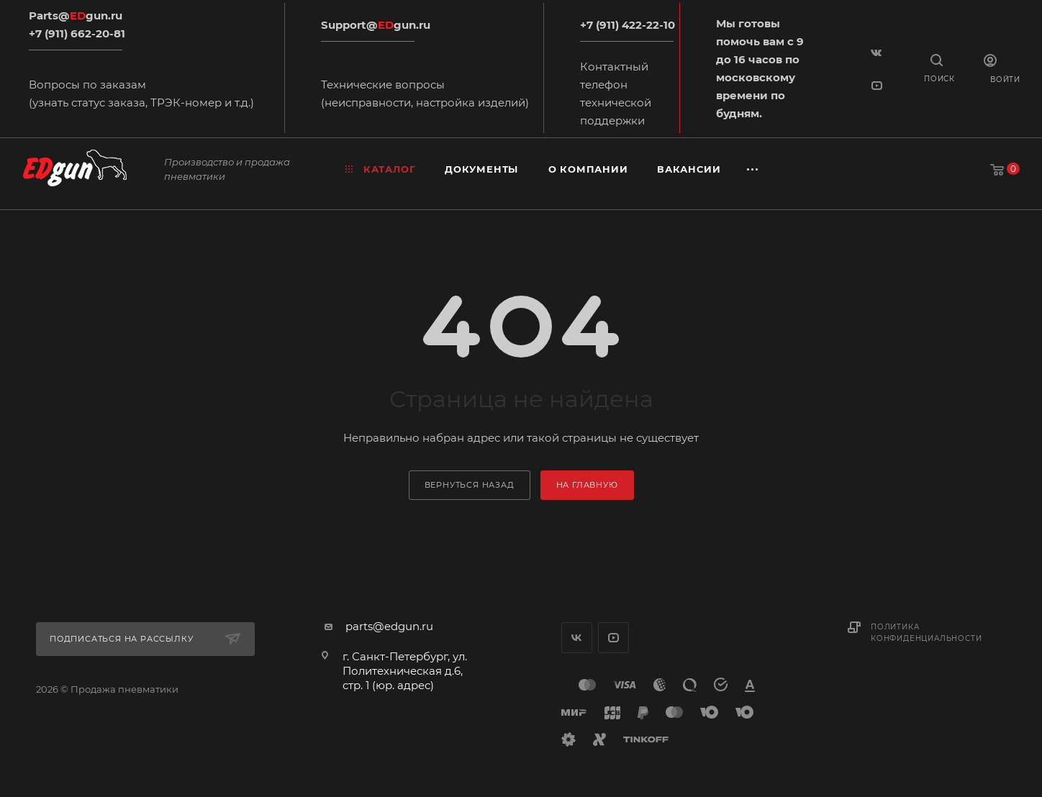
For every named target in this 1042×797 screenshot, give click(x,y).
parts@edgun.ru (389, 626)
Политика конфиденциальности (926, 632)
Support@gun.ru (375, 25)
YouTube (613, 637)
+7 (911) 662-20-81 (77, 33)
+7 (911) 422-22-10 (627, 25)
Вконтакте (576, 637)
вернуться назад (470, 485)
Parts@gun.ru (75, 15)
